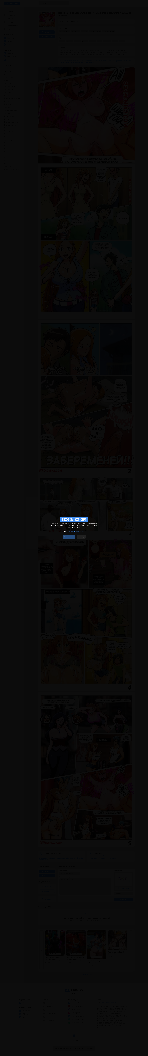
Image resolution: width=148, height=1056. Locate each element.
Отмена (81, 537)
